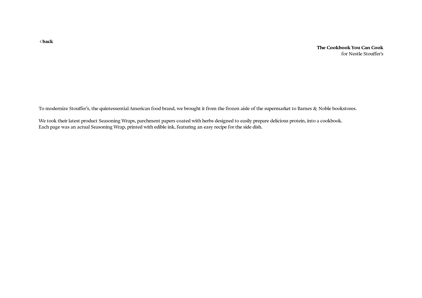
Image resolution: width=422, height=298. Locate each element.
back (46, 41)
